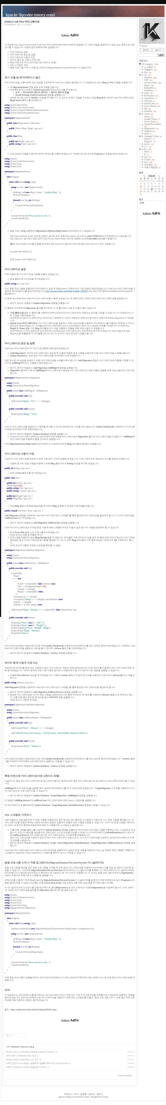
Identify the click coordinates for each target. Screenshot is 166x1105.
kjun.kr (62, 1097)
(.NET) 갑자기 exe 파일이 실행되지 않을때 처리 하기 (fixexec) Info (37, 1063)
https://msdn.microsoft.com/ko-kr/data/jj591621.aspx (34, 1009)
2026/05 (151, 176)
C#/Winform (10, 24)
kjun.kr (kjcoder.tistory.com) (30, 14)
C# (7, 1047)
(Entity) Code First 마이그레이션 (22, 21)
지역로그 (68, 1094)
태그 (76, 1094)
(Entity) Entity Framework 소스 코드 (22, 1059)
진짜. (142, 203)
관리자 (146, 50)
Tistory (105, 1097)
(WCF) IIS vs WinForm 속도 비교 (21, 1056)
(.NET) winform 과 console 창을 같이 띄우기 (26, 1067)
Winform (15, 1047)
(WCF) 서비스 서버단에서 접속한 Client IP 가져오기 (30, 1052)
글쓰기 (158, 50)
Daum (86, 1097)
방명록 (83, 1094)
